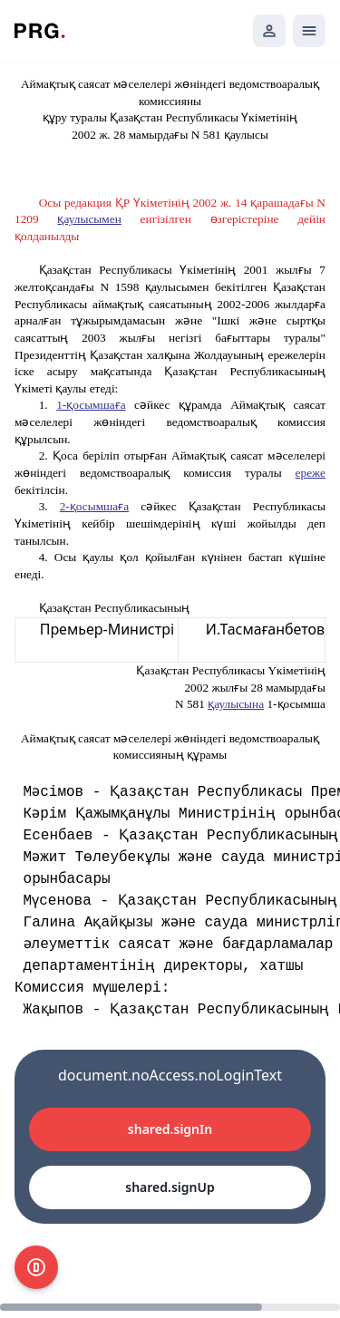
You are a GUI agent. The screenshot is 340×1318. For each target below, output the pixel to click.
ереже (310, 473)
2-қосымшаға (95, 506)
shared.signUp (169, 1187)
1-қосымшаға (91, 405)
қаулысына (236, 704)
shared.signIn (170, 1129)
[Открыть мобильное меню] (309, 31)
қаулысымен (89, 219)
